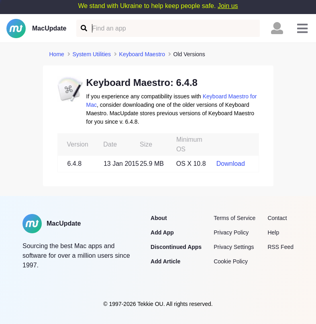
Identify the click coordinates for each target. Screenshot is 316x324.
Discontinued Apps (176, 247)
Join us (228, 6)
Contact (277, 218)
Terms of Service (234, 218)
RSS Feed (280, 247)
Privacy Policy (231, 232)
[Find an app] (83, 28)
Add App (162, 232)
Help (273, 232)
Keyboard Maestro (142, 54)
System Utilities (91, 54)
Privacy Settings (234, 247)
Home (56, 54)
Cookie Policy (231, 261)
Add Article (165, 261)
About (159, 218)
